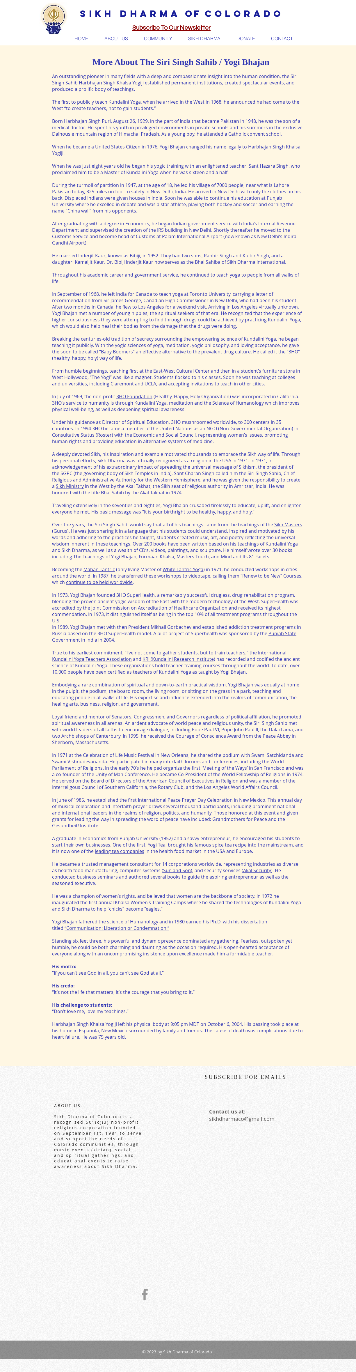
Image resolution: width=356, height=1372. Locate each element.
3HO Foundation (134, 396)
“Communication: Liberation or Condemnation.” (117, 928)
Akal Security (257, 870)
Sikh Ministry (70, 486)
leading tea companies (119, 851)
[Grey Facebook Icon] (144, 1294)
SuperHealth (141, 595)
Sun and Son (177, 870)
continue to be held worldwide (99, 582)
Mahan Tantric (99, 569)
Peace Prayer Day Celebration (200, 800)
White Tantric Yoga (183, 569)
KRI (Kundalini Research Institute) (179, 659)
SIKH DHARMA (130, 13)
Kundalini (118, 102)
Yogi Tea (156, 845)
